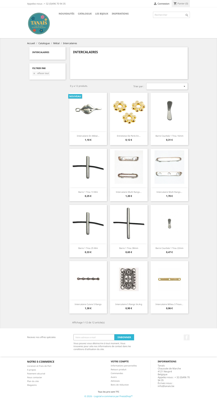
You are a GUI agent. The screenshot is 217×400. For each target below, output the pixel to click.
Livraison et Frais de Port (39, 366)
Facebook (187, 337)
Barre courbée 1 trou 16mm (169, 135)
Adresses (115, 380)
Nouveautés (66, 13)
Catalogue (85, 13)
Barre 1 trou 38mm (128, 248)
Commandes (117, 373)
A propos (31, 369)
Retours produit (118, 369)
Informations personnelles (124, 365)
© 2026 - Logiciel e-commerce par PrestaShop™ (108, 396)
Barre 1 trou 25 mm (88, 248)
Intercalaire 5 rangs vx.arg (128, 304)
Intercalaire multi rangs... (129, 192)
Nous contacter (34, 377)
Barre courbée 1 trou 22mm (169, 248)
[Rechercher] (171, 15)
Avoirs (114, 377)
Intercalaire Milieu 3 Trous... (169, 304)
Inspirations (120, 13)
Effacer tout (41, 73)
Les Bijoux (101, 13)
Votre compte (120, 361)
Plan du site (33, 381)
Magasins (32, 385)
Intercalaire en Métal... (88, 135)
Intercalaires (40, 52)
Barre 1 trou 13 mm (88, 192)
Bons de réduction (120, 384)
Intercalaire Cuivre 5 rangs (88, 304)
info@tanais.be (166, 386)
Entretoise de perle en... (129, 135)
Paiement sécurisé (36, 373)
